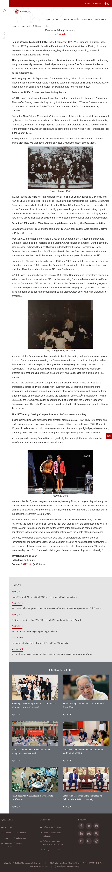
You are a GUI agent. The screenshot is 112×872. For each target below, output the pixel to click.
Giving (46, 850)
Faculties (22, 833)
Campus (38, 26)
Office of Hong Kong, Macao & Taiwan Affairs (53, 843)
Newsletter (87, 19)
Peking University (93, 3)
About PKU (9, 827)
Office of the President (52, 827)
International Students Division (13, 845)
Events (56, 19)
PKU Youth (26, 564)
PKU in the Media (70, 19)
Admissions (21, 838)
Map (6, 838)
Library (8, 833)
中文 (106, 3)
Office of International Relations (52, 834)
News (47, 19)
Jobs (58, 850)
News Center (26, 26)
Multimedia (100, 19)
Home (14, 26)
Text (48, 26)
